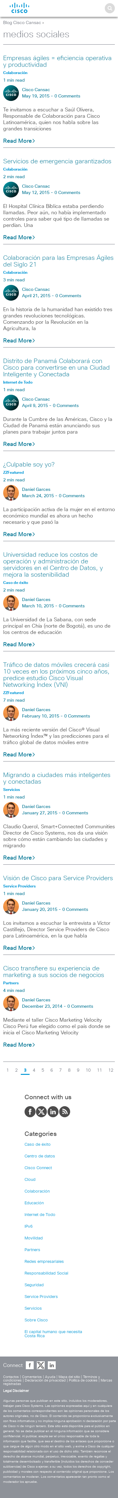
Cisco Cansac (36, 90)
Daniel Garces (36, 489)
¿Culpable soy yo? (28, 464)
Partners (32, 1250)
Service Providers (41, 1297)
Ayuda (50, 1377)
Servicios (33, 1309)
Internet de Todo (40, 1215)
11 (99, 1070)
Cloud (30, 1180)
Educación (34, 1203)
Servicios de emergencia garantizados (57, 161)
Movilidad (34, 1238)
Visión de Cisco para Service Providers (58, 878)
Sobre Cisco (36, 1320)
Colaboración (37, 1191)
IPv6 (29, 1227)
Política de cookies (83, 1380)
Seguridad (34, 1285)
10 (88, 1070)
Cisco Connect (38, 1168)
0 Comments (67, 96)
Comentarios (32, 1377)
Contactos (11, 1377)
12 (110, 1070)
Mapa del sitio (69, 1377)
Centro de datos (40, 1156)
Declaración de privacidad (45, 1380)
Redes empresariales (44, 1262)
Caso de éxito (38, 1145)
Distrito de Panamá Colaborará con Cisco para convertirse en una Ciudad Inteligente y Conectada (56, 368)
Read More (19, 141)
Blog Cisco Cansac (22, 23)
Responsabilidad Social (46, 1273)
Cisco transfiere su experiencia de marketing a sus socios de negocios (53, 971)
